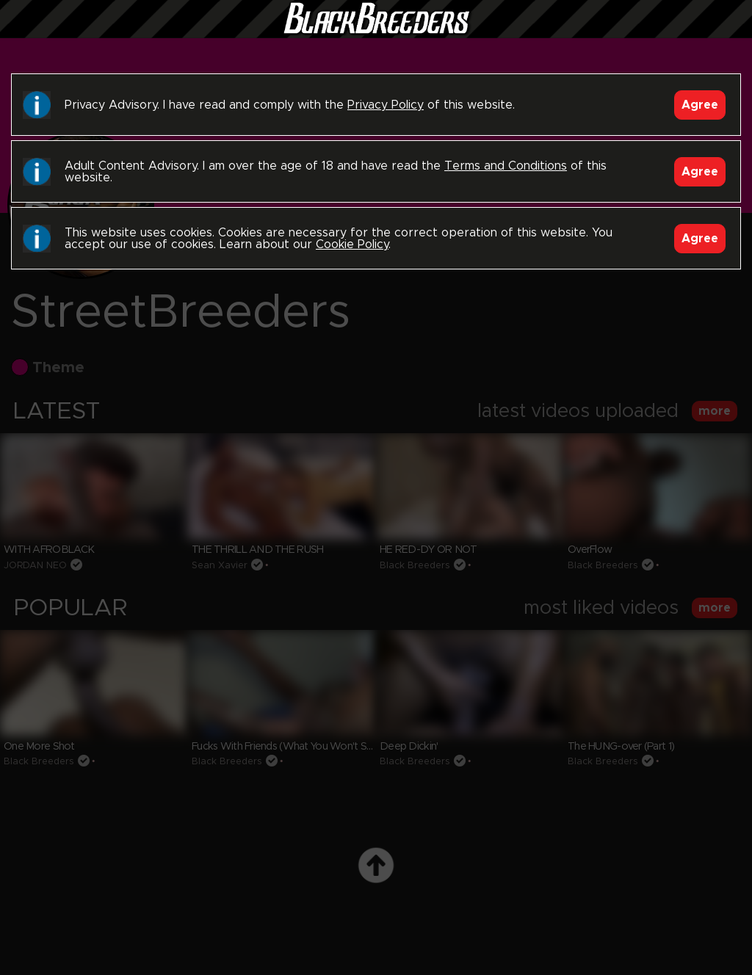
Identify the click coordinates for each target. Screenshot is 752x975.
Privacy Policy (385, 105)
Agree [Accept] (700, 105)
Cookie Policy (352, 244)
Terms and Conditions (505, 166)
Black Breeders (376, 33)
